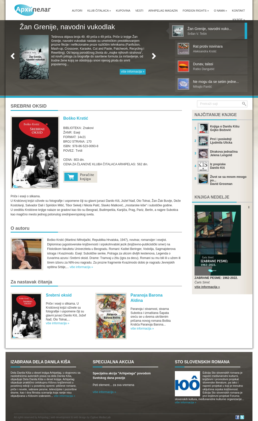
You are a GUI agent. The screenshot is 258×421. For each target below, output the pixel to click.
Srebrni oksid (59, 295)
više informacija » (132, 71)
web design (80, 417)
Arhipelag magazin (163, 10)
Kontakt (238, 10)
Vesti (139, 10)
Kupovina (123, 10)
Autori (77, 10)
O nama (220, 10)
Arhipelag (43, 417)
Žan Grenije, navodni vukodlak (67, 27)
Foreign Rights (196, 10)
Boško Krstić (75, 118)
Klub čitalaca (99, 10)
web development (60, 417)
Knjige (239, 19)
